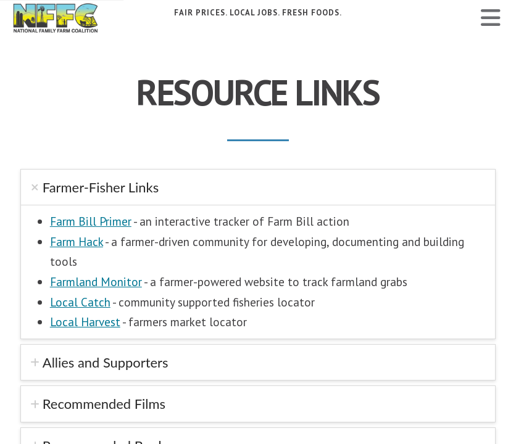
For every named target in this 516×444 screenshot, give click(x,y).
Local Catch (80, 302)
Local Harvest (85, 321)
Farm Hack (76, 241)
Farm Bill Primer (90, 221)
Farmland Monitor (96, 281)
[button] (491, 18)
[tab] (258, 187)
